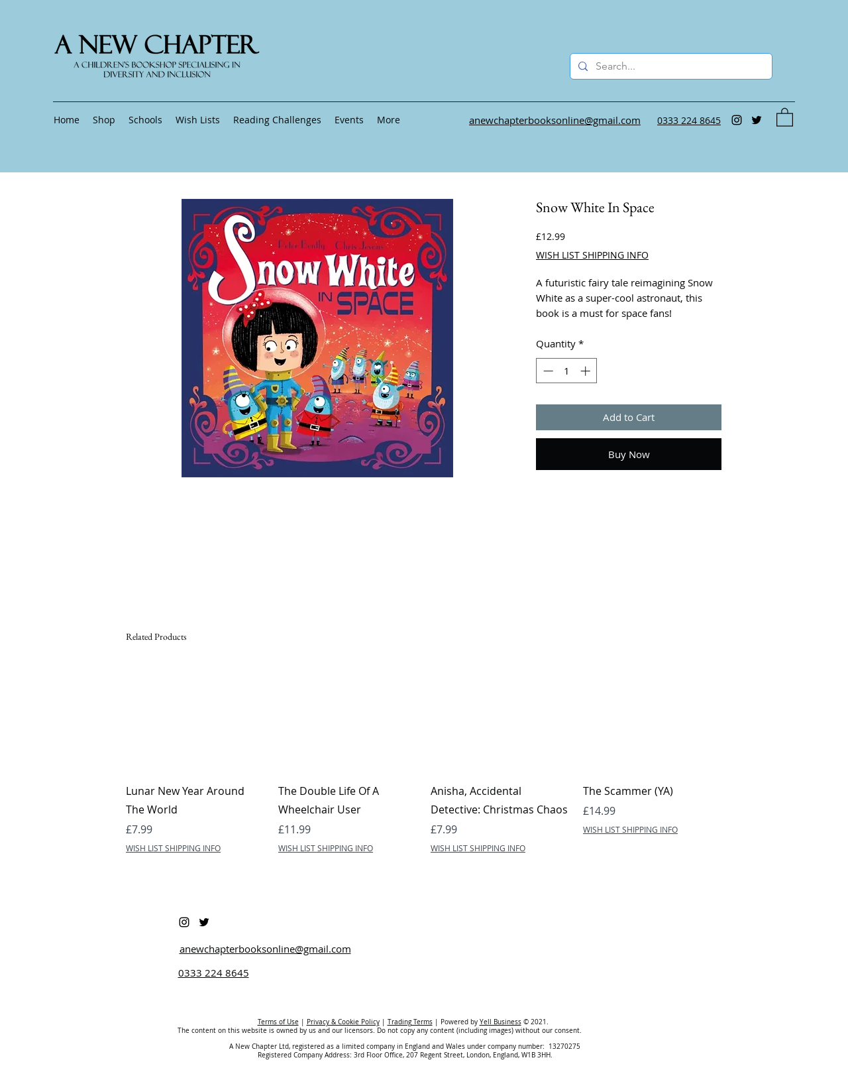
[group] (424, 759)
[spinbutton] (567, 371)
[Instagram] (736, 120)
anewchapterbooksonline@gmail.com (265, 948)
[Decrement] (547, 371)
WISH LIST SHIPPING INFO (592, 255)
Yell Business (500, 1022)
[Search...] (670, 66)
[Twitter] (756, 120)
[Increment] (587, 371)
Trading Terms (410, 1022)
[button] (784, 117)
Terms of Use (278, 1022)
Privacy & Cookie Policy (343, 1022)
